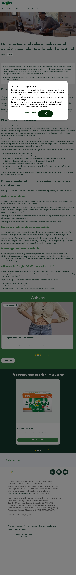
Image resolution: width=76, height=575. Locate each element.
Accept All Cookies (45, 114)
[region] (38, 100)
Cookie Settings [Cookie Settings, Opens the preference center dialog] (30, 113)
